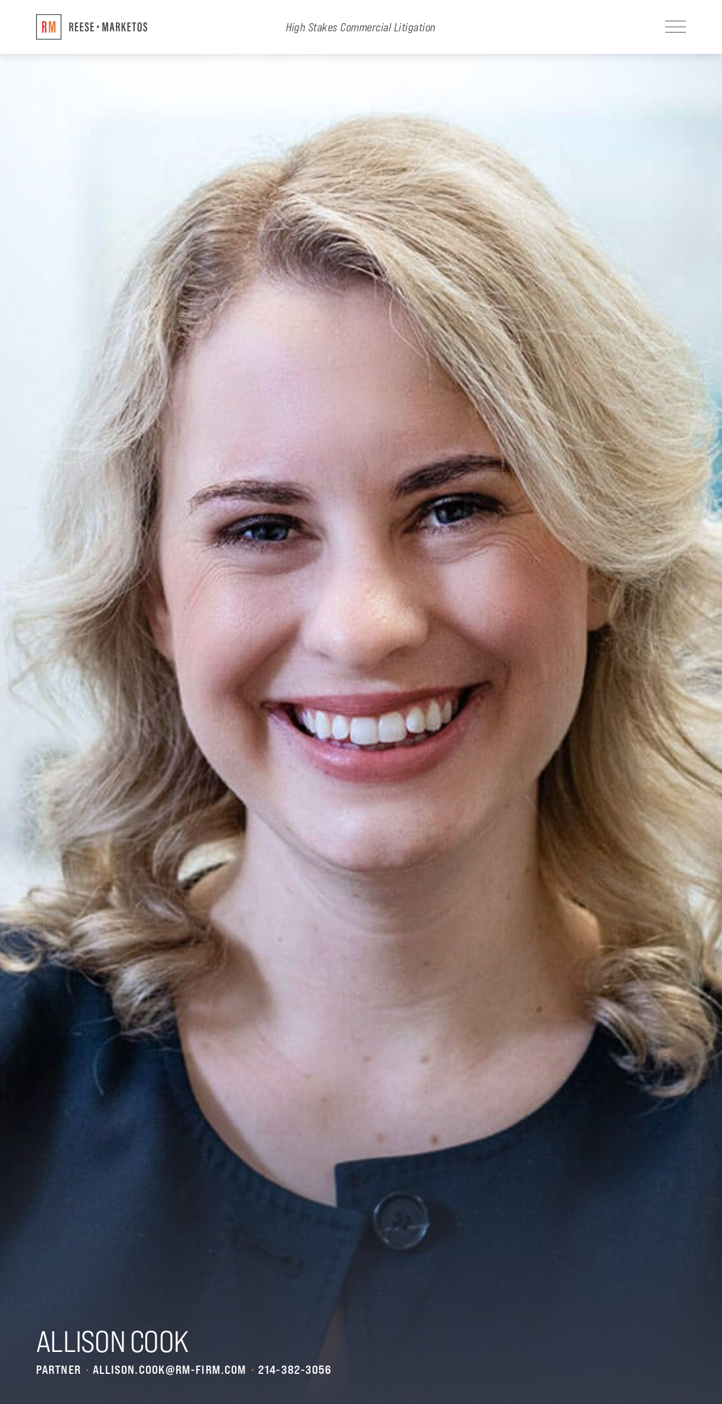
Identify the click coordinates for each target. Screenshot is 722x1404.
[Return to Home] (91, 27)
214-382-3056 (294, 1370)
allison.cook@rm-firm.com (169, 1370)
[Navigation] (675, 27)
